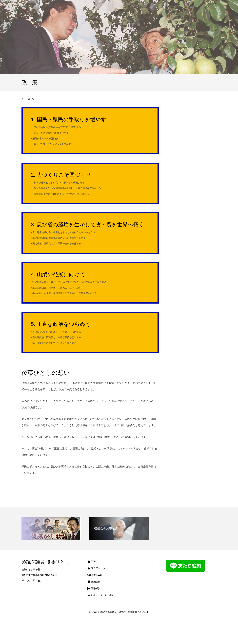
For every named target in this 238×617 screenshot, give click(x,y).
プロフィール (96, 568)
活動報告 (93, 588)
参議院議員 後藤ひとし (45, 562)
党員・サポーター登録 (100, 595)
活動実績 (93, 581)
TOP (91, 561)
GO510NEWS (94, 575)
